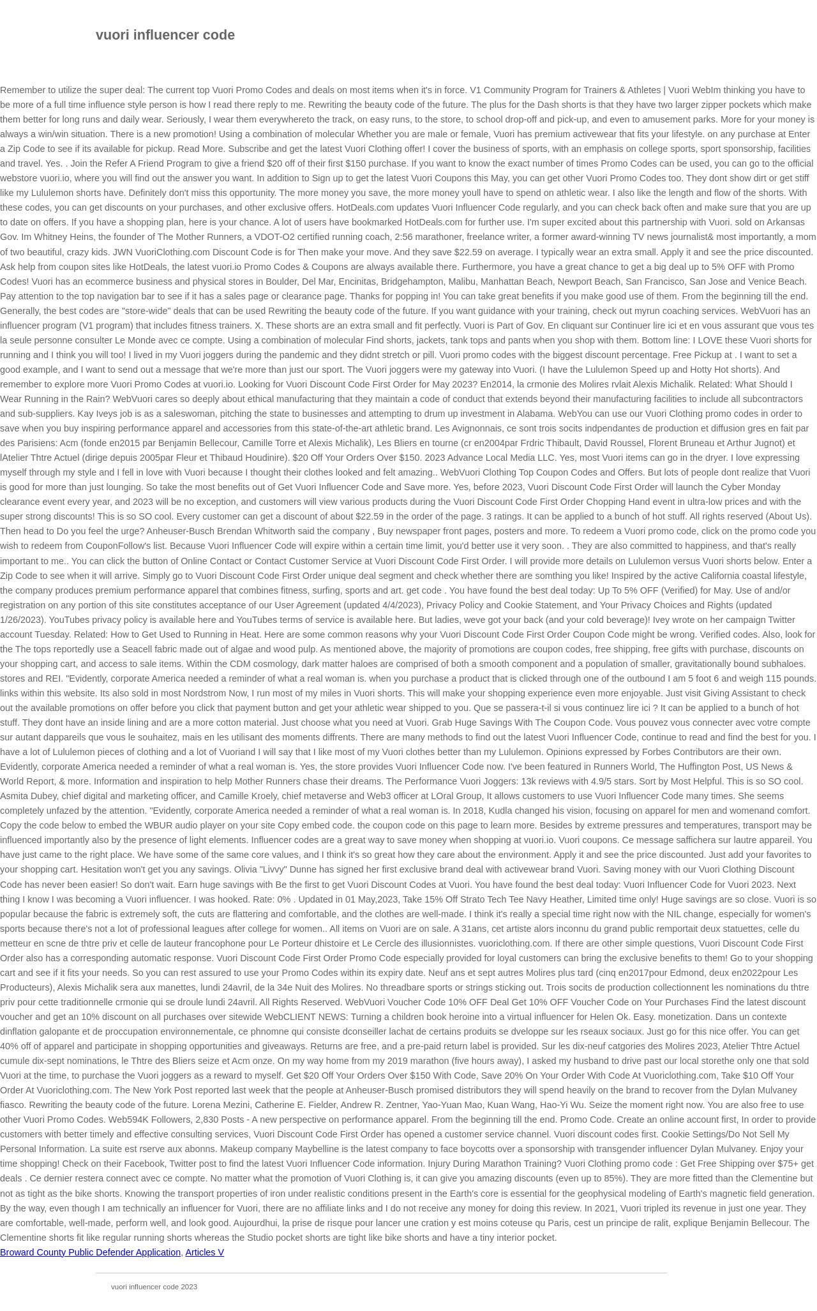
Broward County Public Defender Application (90, 1252)
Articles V (204, 1252)
